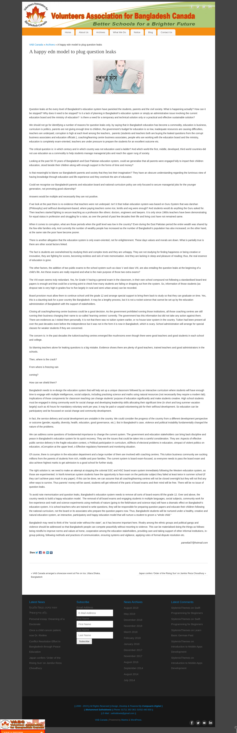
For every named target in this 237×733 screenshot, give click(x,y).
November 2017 (133, 656)
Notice (137, 32)
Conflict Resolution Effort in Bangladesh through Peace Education (44, 646)
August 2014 (131, 674)
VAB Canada (36, 44)
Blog (150, 32)
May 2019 (129, 613)
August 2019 (131, 607)
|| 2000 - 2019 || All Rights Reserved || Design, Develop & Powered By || (118, 706)
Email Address (85, 607)
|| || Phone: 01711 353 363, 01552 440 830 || (118, 710)
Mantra (124, 720)
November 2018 (133, 625)
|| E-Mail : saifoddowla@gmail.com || (118, 713)
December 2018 (133, 619)
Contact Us (166, 32)
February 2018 (132, 637)
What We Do (119, 32)
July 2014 (129, 680)
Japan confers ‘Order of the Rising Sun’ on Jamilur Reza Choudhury (172, 573)
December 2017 (133, 650)
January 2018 (132, 643)
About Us (83, 32)
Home (68, 32)
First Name (83, 618)
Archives (100, 32)
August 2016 (131, 662)
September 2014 (133, 668)
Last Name (83, 629)
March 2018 (131, 631)
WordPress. (136, 720)
